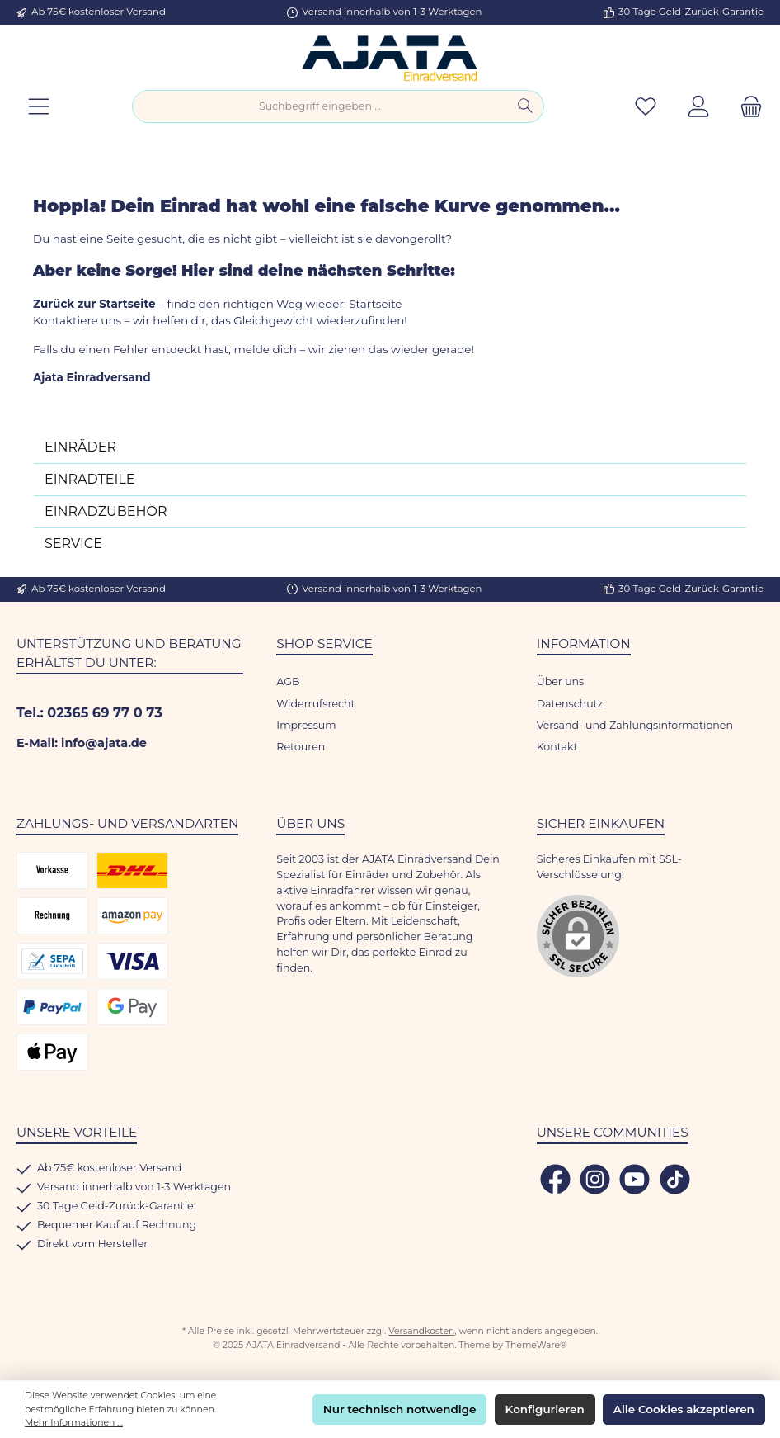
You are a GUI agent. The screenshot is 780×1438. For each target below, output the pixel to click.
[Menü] (38, 107)
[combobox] (320, 106)
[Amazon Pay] (132, 915)
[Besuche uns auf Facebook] (555, 1179)
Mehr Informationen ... (74, 1422)
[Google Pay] (132, 1006)
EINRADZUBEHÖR (106, 511)
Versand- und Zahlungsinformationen (635, 725)
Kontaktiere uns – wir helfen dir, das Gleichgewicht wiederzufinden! (221, 320)
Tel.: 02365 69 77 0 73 (89, 712)
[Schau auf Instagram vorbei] (594, 1179)
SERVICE (73, 543)
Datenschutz (570, 704)
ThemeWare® (536, 1345)
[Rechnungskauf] (52, 915)
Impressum (306, 725)
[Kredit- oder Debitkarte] (132, 961)
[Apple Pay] (52, 1052)
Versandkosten (421, 1331)
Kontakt (557, 746)
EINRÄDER (80, 447)
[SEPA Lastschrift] (52, 961)
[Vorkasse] (52, 870)
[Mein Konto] (698, 107)
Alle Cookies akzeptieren (683, 1409)
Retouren (300, 746)
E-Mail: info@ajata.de (81, 743)
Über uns (561, 681)
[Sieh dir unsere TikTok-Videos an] (674, 1179)
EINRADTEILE (90, 479)
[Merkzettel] (645, 107)
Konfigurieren (545, 1409)
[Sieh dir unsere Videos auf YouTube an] (634, 1179)
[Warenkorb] (746, 107)
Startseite (375, 303)
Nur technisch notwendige (400, 1409)
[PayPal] (52, 1006)
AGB (287, 681)
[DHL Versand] (132, 870)
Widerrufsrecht (315, 704)
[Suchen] (525, 106)
